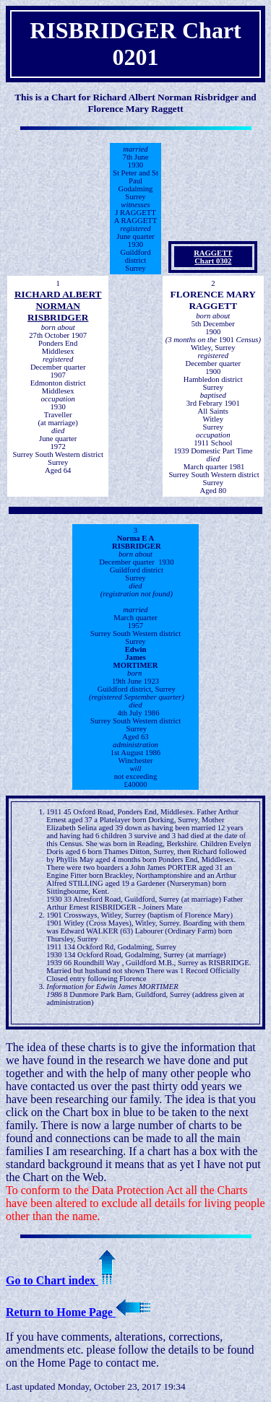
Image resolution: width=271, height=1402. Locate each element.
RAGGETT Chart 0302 (213, 257)
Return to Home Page (78, 1312)
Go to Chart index (61, 1280)
